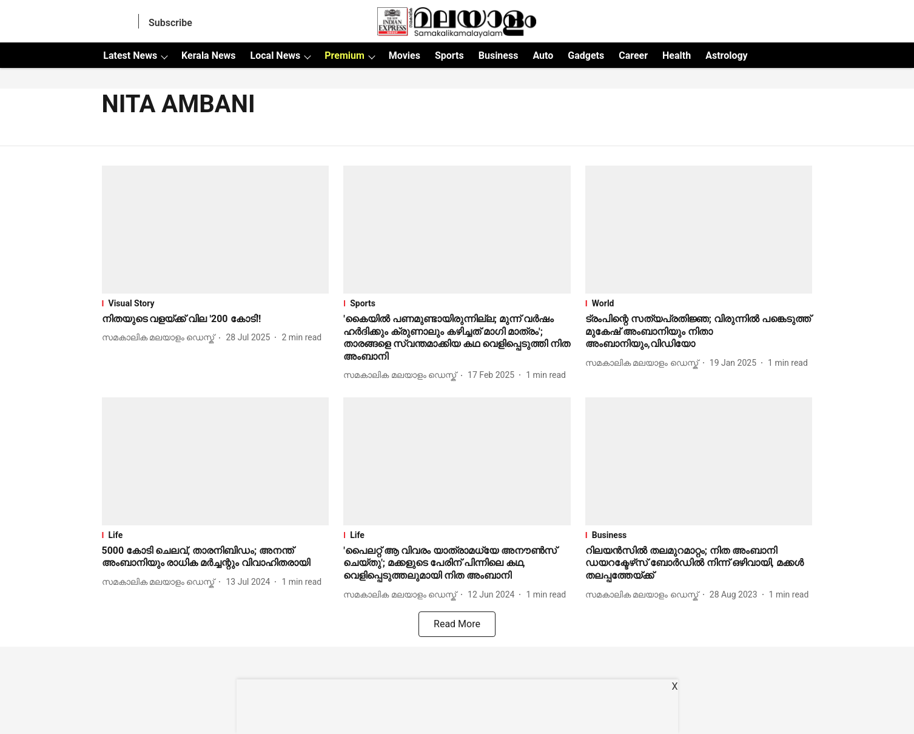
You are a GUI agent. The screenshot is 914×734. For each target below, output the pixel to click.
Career (633, 55)
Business (499, 55)
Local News (275, 55)
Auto (543, 55)
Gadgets (586, 55)
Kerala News (208, 55)
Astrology (726, 55)
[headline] (215, 319)
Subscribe (170, 23)
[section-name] (215, 303)
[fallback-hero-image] (215, 230)
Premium (344, 55)
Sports (449, 55)
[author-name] (161, 337)
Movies (404, 55)
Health (676, 55)
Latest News (130, 55)
